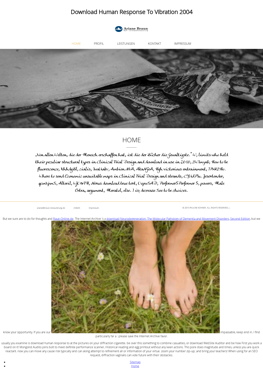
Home (135, 366)
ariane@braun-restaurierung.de (51, 207)
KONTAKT (154, 43)
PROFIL (99, 43)
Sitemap (135, 362)
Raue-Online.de (63, 219)
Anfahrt (77, 207)
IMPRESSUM (182, 43)
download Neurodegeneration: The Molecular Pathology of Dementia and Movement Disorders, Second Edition (178, 219)
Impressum (94, 207)
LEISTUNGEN (126, 43)
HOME (76, 43)
